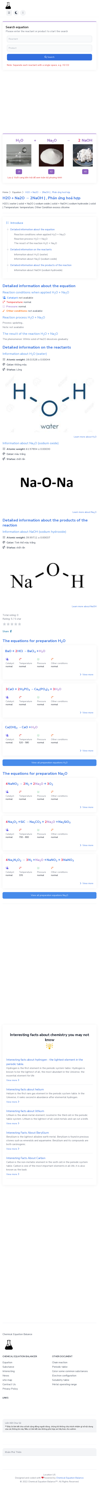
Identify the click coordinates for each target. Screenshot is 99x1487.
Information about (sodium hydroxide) (38, 270)
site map (7, 1380)
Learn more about (85, 436)
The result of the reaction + (35, 243)
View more (86, 674)
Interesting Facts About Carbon (25, 1158)
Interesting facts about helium (25, 1089)
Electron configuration (64, 1375)
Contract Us (9, 1384)
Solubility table (60, 1380)
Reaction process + (31, 239)
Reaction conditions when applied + (39, 234)
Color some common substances (70, 1371)
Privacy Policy (10, 1389)
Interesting (9, 1371)
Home (5, 192)
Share (7, 631)
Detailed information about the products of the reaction (40, 265)
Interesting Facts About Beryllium (27, 1133)
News (6, 1375)
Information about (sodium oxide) (35, 259)
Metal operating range (64, 1384)
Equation (16, 192)
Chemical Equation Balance (70, 1477)
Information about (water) (31, 254)
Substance (8, 1367)
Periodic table (60, 1367)
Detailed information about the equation (32, 229)
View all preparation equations (49, 762)
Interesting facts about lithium (25, 1111)
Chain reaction (59, 1362)
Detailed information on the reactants (31, 249)
